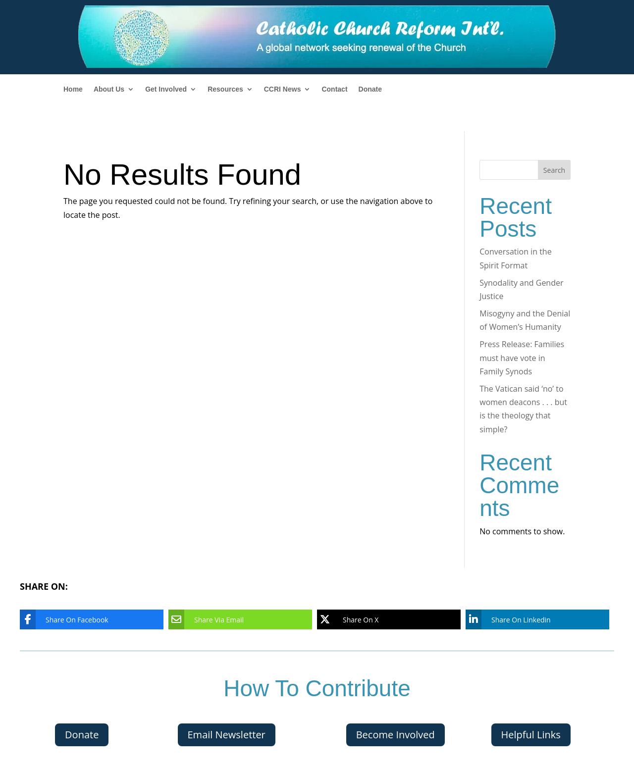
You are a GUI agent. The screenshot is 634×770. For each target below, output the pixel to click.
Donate (370, 89)
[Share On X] (381, 619)
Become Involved (395, 734)
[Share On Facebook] (84, 619)
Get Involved (166, 89)
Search (554, 170)
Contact (334, 89)
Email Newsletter (226, 734)
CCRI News (282, 89)
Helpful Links (531, 734)
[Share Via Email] (232, 619)
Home (73, 89)
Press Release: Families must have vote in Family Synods (521, 357)
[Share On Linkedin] (530, 619)
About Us (109, 89)
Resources (225, 89)
